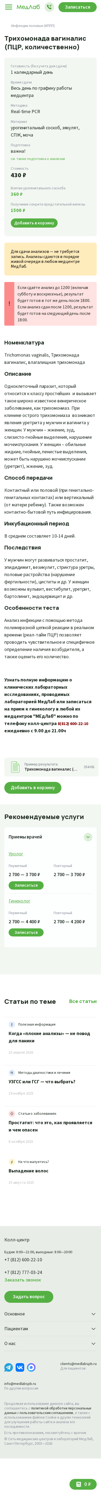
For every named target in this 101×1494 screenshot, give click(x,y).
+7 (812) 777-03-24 (25, 1308)
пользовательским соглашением (49, 1448)
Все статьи (83, 1036)
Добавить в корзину (35, 823)
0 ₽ (87, 1484)
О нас (50, 1379)
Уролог (16, 889)
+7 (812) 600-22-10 (25, 1295)
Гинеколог (20, 936)
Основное (50, 1350)
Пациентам (50, 1365)
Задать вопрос (29, 1332)
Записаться (76, 7)
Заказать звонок (24, 1315)
